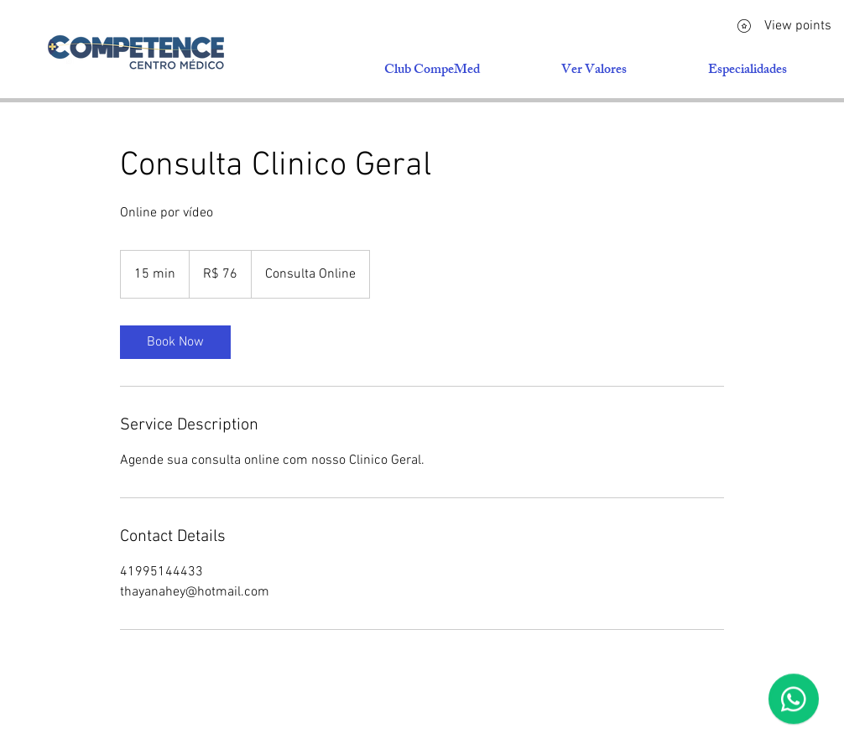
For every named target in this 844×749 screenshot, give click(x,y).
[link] (175, 342)
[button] (747, 71)
